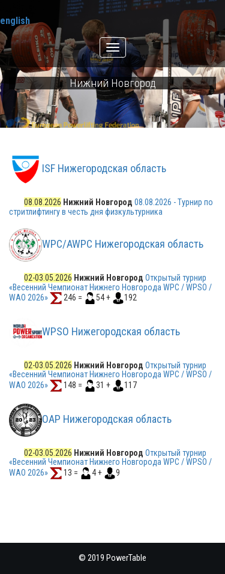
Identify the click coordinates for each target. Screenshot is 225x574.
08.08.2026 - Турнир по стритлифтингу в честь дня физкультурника (111, 206)
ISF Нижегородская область (104, 169)
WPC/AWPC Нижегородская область (122, 244)
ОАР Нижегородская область (107, 419)
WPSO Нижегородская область (111, 331)
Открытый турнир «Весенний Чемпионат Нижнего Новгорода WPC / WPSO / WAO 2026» (110, 287)
